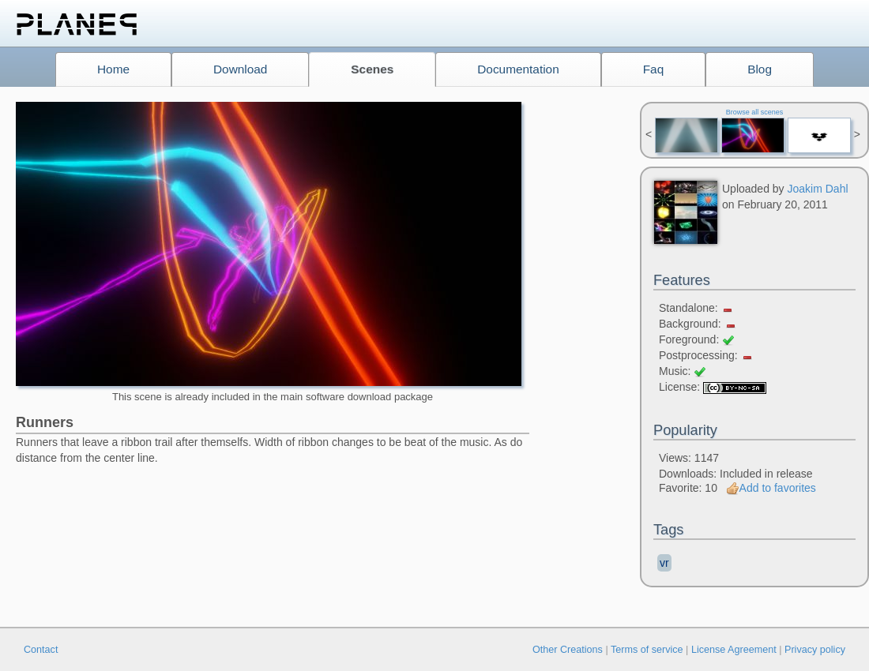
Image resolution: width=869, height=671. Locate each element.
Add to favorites (771, 488)
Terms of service (647, 649)
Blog (759, 69)
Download (240, 69)
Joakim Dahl (818, 188)
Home (113, 69)
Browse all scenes (755, 112)
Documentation (518, 69)
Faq (653, 69)
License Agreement (734, 649)
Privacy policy (814, 649)
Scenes (372, 69)
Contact (41, 649)
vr (664, 563)
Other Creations (567, 649)
